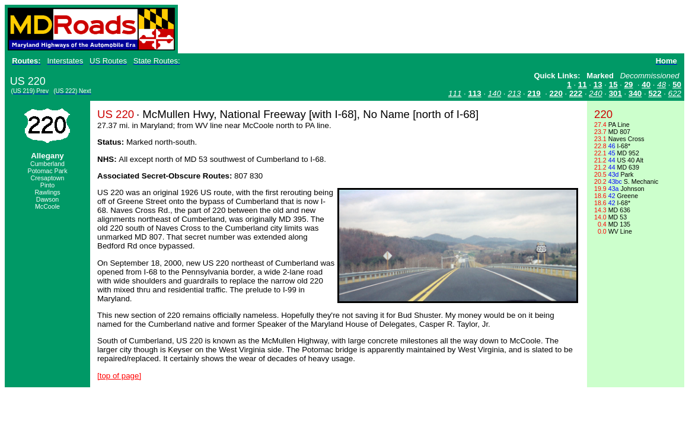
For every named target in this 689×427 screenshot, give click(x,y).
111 (454, 93)
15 (613, 84)
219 (534, 93)
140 (494, 93)
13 (598, 84)
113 (474, 93)
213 (514, 93)
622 (674, 93)
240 (595, 93)
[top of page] (119, 375)
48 (661, 84)
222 (575, 93)
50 (676, 84)
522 (654, 93)
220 (556, 93)
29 (628, 84)
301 (615, 93)
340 (635, 93)
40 (646, 84)
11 (582, 84)
